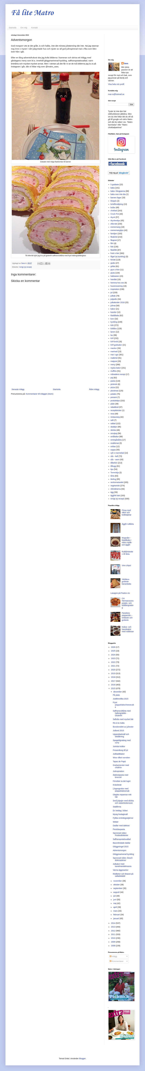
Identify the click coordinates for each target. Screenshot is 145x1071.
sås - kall (114, 456)
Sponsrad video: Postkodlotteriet (120, 834)
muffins (114, 371)
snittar (113, 446)
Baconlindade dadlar (121, 843)
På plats (116, 695)
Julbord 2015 (118, 730)
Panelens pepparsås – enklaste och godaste (127, 616)
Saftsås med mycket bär (123, 719)
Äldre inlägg (94, 389)
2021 (113, 666)
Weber (115, 822)
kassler (114, 312)
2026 (113, 647)
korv (112, 319)
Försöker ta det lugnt (121, 781)
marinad (114, 351)
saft (112, 420)
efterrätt (114, 224)
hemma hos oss (117, 283)
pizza (113, 387)
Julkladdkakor (119, 754)
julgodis (114, 299)
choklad (114, 211)
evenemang (116, 227)
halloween (115, 276)
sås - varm (115, 459)
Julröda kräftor (119, 746)
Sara (126, 63)
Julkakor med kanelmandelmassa (122, 865)
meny (113, 364)
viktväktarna (116, 489)
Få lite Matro (32, 13)
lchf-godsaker (116, 345)
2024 (113, 655)
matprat (114, 361)
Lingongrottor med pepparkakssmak (121, 789)
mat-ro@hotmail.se (116, 94)
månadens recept (118, 374)
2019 (113, 673)
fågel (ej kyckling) (118, 256)
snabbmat (115, 443)
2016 (113, 685)
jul (111, 292)
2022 (113, 662)
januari (116, 918)
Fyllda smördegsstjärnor (123, 818)
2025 (113, 651)
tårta (112, 476)
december (117, 692)
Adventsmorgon (119, 850)
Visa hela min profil (116, 84)
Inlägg (113, 956)
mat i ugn (114, 355)
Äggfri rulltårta (128, 524)
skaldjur (114, 427)
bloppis (114, 201)
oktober (116, 884)
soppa (113, 450)
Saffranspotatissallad (122, 839)
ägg (112, 492)
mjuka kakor (116, 368)
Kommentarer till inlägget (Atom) (39, 394)
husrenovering (117, 286)
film (112, 243)
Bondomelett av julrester (123, 727)
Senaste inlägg (18, 389)
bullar (113, 207)
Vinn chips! (126, 565)
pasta (113, 381)
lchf (112, 338)
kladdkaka (115, 315)
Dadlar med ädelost (121, 825)
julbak (113, 296)
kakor (113, 309)
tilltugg (113, 466)
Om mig (23, 28)
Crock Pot (115, 214)
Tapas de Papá (119, 761)
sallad (113, 423)
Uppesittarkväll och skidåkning (121, 735)
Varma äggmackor (120, 870)
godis (113, 263)
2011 (113, 934)
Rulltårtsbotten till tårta (127, 553)
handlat (114, 279)
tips (112, 469)
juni (115, 899)
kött (112, 325)
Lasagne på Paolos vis (120, 593)
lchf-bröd (114, 341)
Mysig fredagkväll (120, 814)
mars (115, 911)
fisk (112, 247)
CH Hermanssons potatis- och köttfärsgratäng (128, 603)
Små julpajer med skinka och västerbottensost (123, 802)
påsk (113, 404)
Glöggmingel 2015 (120, 847)
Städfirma (117, 807)
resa (112, 414)
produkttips (115, 401)
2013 (113, 927)
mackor (114, 348)
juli (114, 896)
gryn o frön (115, 270)
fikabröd (114, 237)
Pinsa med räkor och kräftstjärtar (126, 512)
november (117, 881)
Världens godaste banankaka (126, 581)
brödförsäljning (117, 204)
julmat (113, 305)
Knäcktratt (117, 785)
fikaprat (114, 240)
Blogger (82, 1058)
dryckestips (115, 220)
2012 (113, 931)
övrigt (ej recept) (25, 267)
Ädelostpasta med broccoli (120, 776)
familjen (114, 233)
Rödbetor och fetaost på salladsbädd (123, 875)
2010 (113, 938)
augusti (116, 892)
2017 (113, 681)
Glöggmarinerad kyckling (123, 854)
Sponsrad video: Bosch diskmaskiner (123, 859)
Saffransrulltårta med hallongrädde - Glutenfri (122, 713)
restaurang (115, 417)
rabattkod (114, 407)
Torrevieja (115, 472)
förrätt (113, 260)
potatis (113, 394)
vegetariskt (115, 486)
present (114, 397)
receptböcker (116, 410)
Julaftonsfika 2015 (120, 699)
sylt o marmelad (117, 453)
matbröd (114, 358)
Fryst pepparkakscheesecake (123, 704)
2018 (113, 677)
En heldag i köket (120, 810)
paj (112, 378)
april (115, 907)
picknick (114, 384)
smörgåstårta (116, 440)
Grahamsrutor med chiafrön (121, 766)
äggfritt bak (115, 495)
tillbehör (114, 463)
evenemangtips (117, 230)
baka (113, 188)
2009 (113, 942)
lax (112, 335)
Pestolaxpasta (119, 829)
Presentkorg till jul (120, 750)
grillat (113, 266)
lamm (113, 332)
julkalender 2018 (118, 302)
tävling (113, 479)
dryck (113, 217)
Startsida (12, 28)
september (118, 888)
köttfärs (114, 328)
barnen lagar (116, 197)
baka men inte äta (118, 194)
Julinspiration (118, 771)
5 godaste (115, 184)
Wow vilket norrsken (121, 758)
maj (115, 903)
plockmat (114, 391)
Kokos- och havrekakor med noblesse (128, 629)
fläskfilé (114, 250)
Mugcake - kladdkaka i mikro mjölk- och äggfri (127, 541)
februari (116, 914)
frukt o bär (115, 253)
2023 (113, 658)
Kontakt (34, 28)
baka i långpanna (118, 191)
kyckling (114, 322)
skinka (113, 430)
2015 (113, 688)
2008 (113, 946)
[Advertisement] (55, 365)
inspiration (115, 289)
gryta (113, 273)
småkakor (115, 436)
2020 (113, 670)
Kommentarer (117, 961)
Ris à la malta (118, 723)
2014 (113, 923)
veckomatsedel (117, 482)
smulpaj (114, 433)
